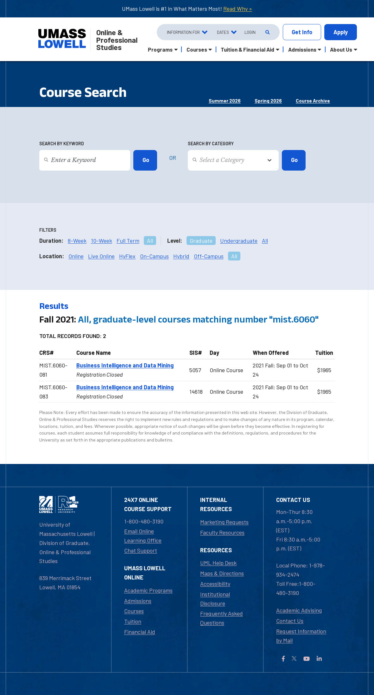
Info (302, 32)
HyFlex (127, 256)
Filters (47, 230)
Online (76, 256)
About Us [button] (341, 49)
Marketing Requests (224, 521)
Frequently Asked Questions (221, 618)
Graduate (201, 240)
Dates (223, 32)
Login (250, 32)
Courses (134, 610)
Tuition (132, 621)
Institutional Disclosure (215, 599)
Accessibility (215, 583)
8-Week (77, 240)
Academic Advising (299, 610)
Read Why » (237, 8)
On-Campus (154, 256)
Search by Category (211, 143)
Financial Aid (139, 631)
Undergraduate (238, 240)
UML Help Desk (218, 562)
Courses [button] (197, 49)
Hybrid (181, 256)
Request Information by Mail (301, 636)
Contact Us (289, 620)
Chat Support (140, 550)
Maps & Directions (222, 573)
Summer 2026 (225, 100)
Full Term (128, 240)
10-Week (101, 240)
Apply (340, 31)
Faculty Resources (222, 532)
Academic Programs (148, 590)
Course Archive (313, 100)
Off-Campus (209, 256)
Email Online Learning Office (143, 536)
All (150, 240)
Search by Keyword (61, 143)
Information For (183, 32)
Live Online (101, 256)
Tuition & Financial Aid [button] (247, 49)
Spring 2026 (268, 100)
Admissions (137, 600)
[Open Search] (267, 32)
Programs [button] (160, 49)
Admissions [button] (302, 49)
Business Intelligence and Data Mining (125, 365)
